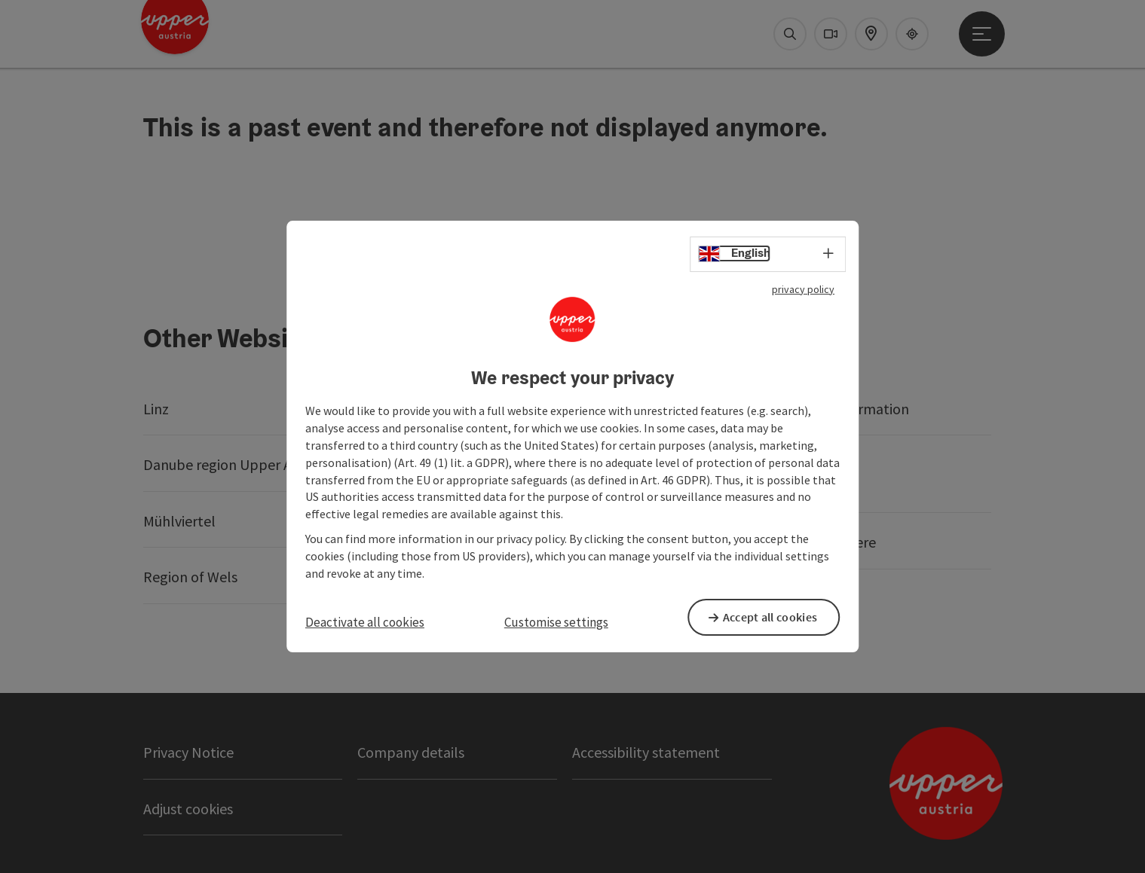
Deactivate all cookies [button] (364, 622)
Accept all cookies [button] (775, 616)
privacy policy (803, 290)
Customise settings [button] (556, 622)
